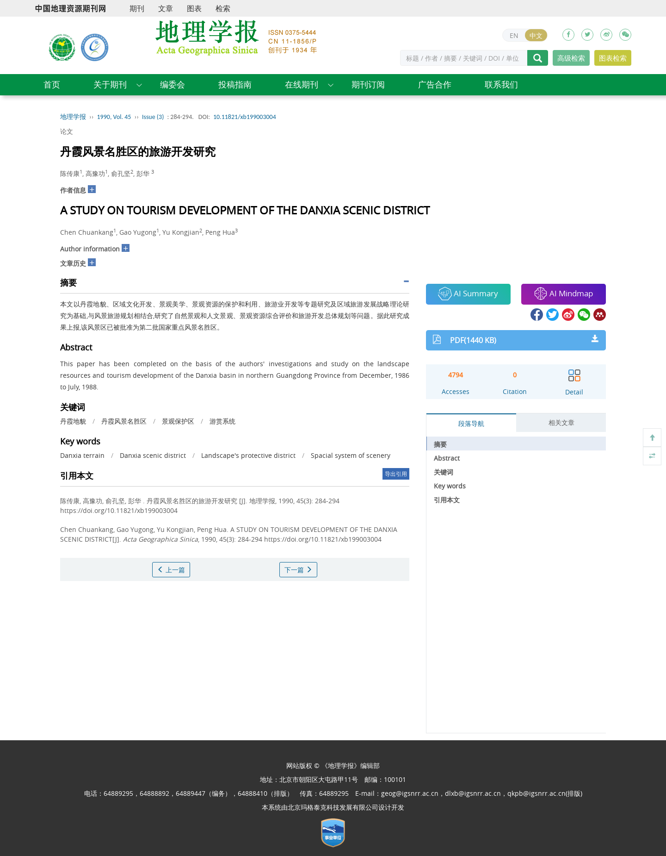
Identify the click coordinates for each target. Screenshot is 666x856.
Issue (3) (153, 117)
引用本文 (447, 499)
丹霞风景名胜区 (124, 421)
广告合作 (434, 84)
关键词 (443, 472)
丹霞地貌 (73, 421)
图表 (194, 8)
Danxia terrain (82, 455)
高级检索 (571, 57)
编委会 (172, 84)
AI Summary (468, 293)
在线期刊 (301, 84)
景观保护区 (178, 421)
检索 (223, 8)
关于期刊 (110, 84)
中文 (536, 35)
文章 (165, 8)
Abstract (447, 458)
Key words (450, 485)
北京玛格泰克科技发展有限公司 (333, 807)
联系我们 (501, 84)
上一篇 (171, 569)
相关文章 (561, 422)
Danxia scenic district (153, 455)
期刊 (137, 8)
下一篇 (298, 569)
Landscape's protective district (248, 455)
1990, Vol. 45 (114, 117)
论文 (66, 131)
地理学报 (73, 117)
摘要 (440, 444)
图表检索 (613, 57)
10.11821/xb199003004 (244, 117)
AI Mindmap (563, 293)
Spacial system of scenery (350, 455)
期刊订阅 (368, 84)
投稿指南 (235, 84)
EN (514, 35)
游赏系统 (222, 421)
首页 (51, 84)
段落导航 (471, 423)
